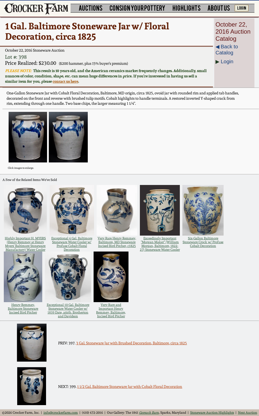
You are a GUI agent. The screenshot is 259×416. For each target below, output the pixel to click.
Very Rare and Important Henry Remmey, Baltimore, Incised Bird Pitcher (111, 310)
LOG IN (241, 7)
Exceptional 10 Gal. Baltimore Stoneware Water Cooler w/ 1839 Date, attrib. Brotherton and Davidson (68, 310)
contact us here (65, 81)
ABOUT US (218, 7)
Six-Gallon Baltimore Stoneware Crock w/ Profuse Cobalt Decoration (203, 242)
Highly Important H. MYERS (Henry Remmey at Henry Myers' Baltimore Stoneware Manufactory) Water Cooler (25, 244)
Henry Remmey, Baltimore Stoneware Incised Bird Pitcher (23, 308)
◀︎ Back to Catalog (226, 49)
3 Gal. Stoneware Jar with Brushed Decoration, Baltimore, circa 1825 (131, 343)
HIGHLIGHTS (186, 7)
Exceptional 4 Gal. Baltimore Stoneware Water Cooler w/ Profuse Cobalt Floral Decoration (71, 244)
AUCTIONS (90, 7)
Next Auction (247, 412)
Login (227, 61)
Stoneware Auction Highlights (212, 412)
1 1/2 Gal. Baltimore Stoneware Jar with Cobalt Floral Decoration (129, 386)
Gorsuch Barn (149, 412)
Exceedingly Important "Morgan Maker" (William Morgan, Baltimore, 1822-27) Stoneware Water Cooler (160, 244)
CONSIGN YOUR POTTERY (137, 7)
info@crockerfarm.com (61, 412)
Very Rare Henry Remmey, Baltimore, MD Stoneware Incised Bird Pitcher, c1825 (117, 242)
